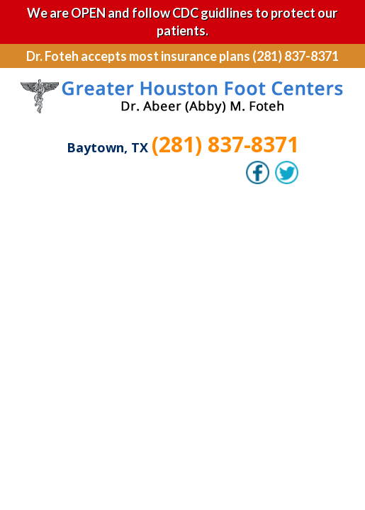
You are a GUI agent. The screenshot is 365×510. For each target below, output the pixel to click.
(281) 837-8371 (225, 144)
